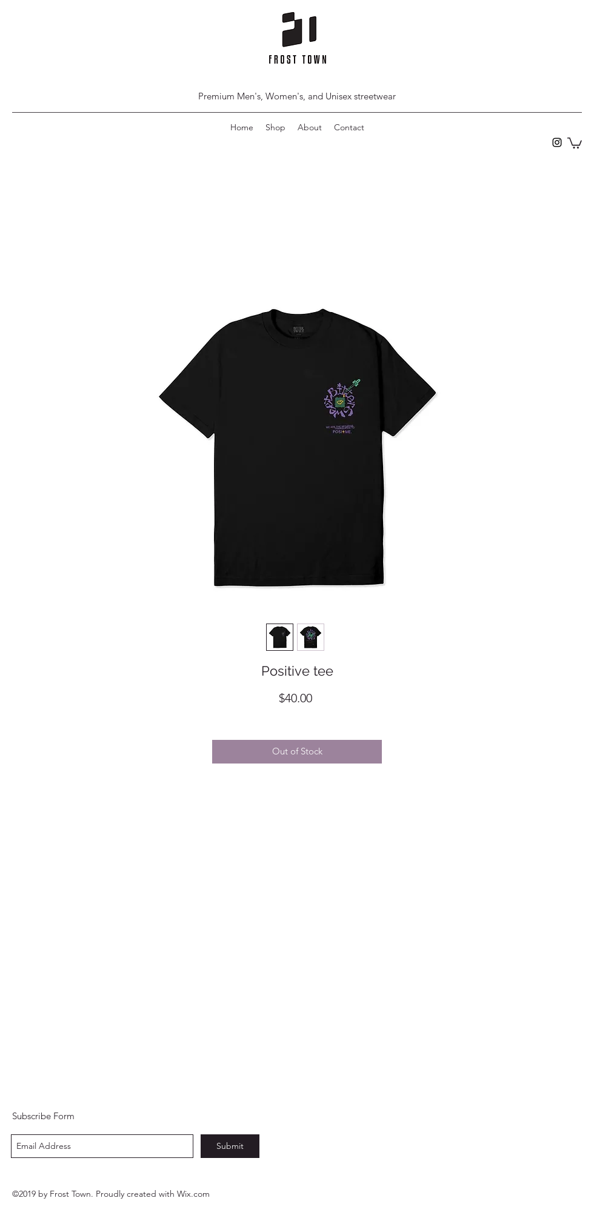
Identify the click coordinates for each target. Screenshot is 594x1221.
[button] (574, 142)
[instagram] (557, 142)
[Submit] (230, 1146)
